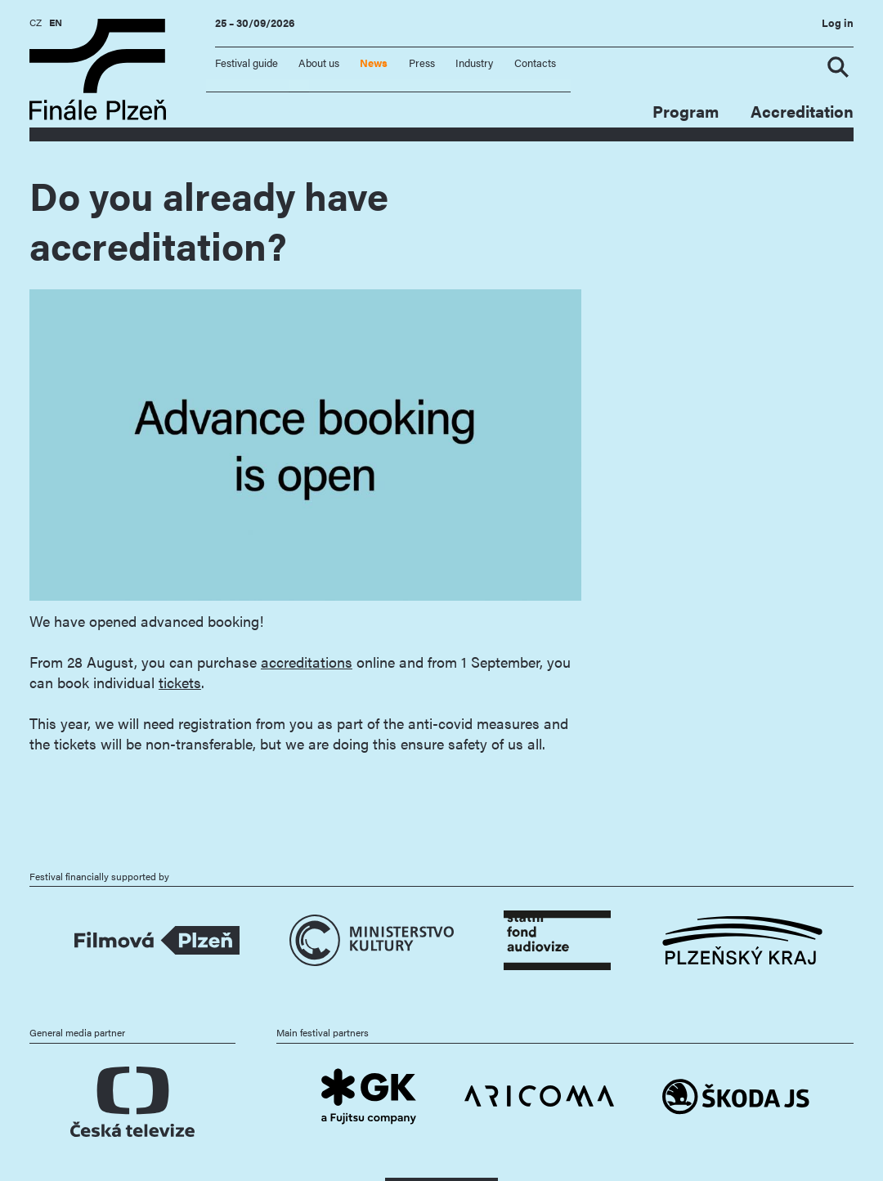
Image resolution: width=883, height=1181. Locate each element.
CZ (35, 22)
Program (685, 111)
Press (422, 63)
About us (318, 63)
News (374, 63)
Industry (474, 63)
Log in (838, 23)
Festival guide (246, 63)
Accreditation (802, 111)
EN (55, 22)
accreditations (306, 661)
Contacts (535, 63)
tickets (180, 682)
